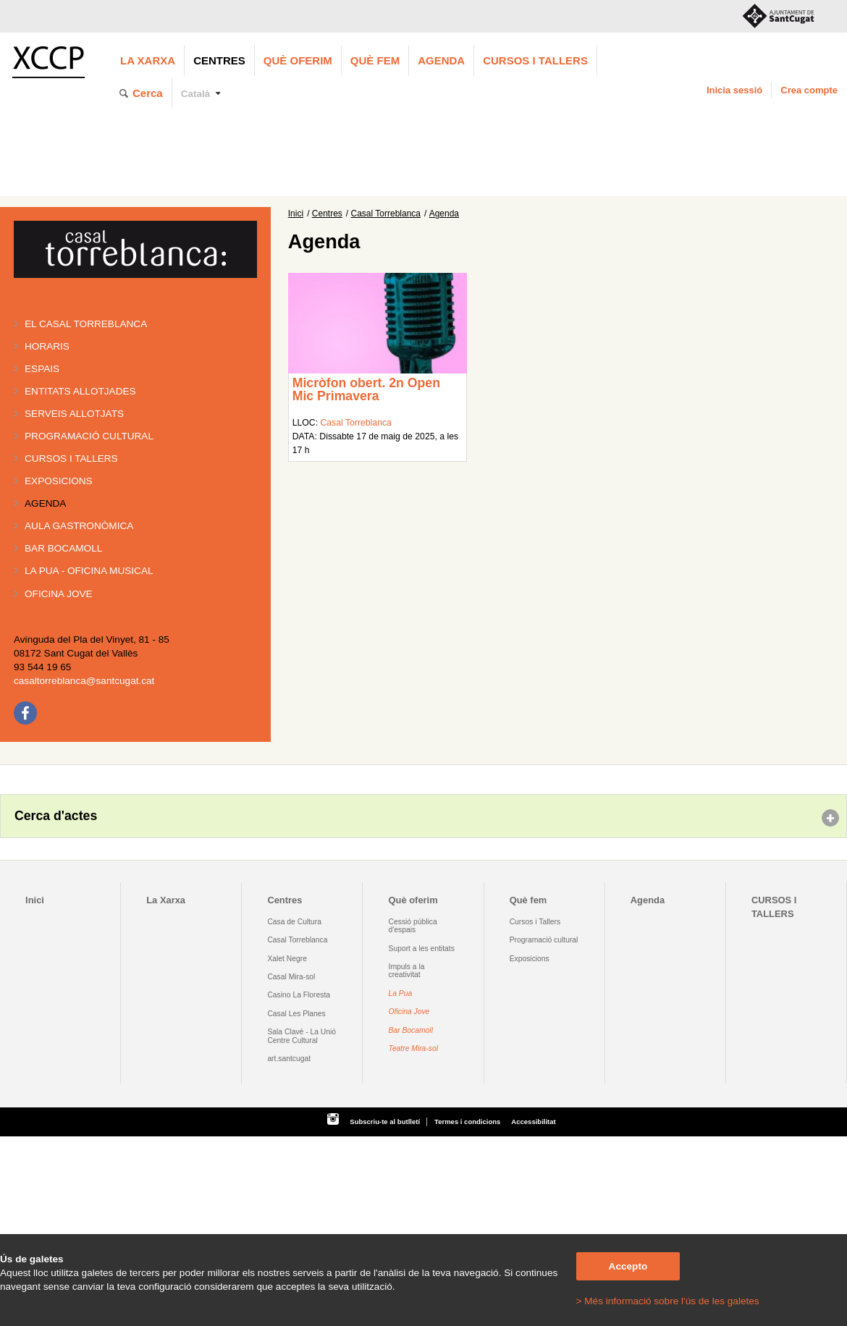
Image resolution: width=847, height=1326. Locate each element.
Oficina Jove (59, 593)
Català (196, 93)
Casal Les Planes (296, 1014)
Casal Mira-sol (291, 977)
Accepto (628, 1266)
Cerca (147, 93)
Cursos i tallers (71, 458)
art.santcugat (289, 1059)
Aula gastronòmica (79, 525)
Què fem (375, 60)
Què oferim (298, 60)
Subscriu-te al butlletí (385, 1122)
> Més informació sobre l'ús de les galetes (667, 1301)
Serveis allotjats (74, 413)
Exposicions (59, 481)
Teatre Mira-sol (414, 1048)
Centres (219, 60)
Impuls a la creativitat (407, 971)
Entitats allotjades (80, 391)
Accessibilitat (533, 1122)
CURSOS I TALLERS (535, 60)
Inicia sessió (734, 90)
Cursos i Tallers (535, 922)
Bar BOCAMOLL (63, 548)
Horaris (47, 346)
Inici (295, 213)
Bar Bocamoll (411, 1030)
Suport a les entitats (422, 949)
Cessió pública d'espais (413, 926)
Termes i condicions (467, 1122)
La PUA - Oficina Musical (89, 570)
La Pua (401, 993)
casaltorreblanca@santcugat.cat (84, 680)
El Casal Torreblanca (86, 323)
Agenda (441, 60)
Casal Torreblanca (386, 213)
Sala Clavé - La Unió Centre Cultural (301, 1036)
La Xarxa (147, 60)
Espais (42, 368)
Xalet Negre (287, 959)
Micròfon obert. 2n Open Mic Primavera (366, 389)
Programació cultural (89, 436)
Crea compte (809, 90)
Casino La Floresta (298, 995)
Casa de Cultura (294, 922)
